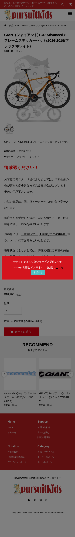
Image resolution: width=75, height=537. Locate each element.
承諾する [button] (38, 272)
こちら (59, 267)
